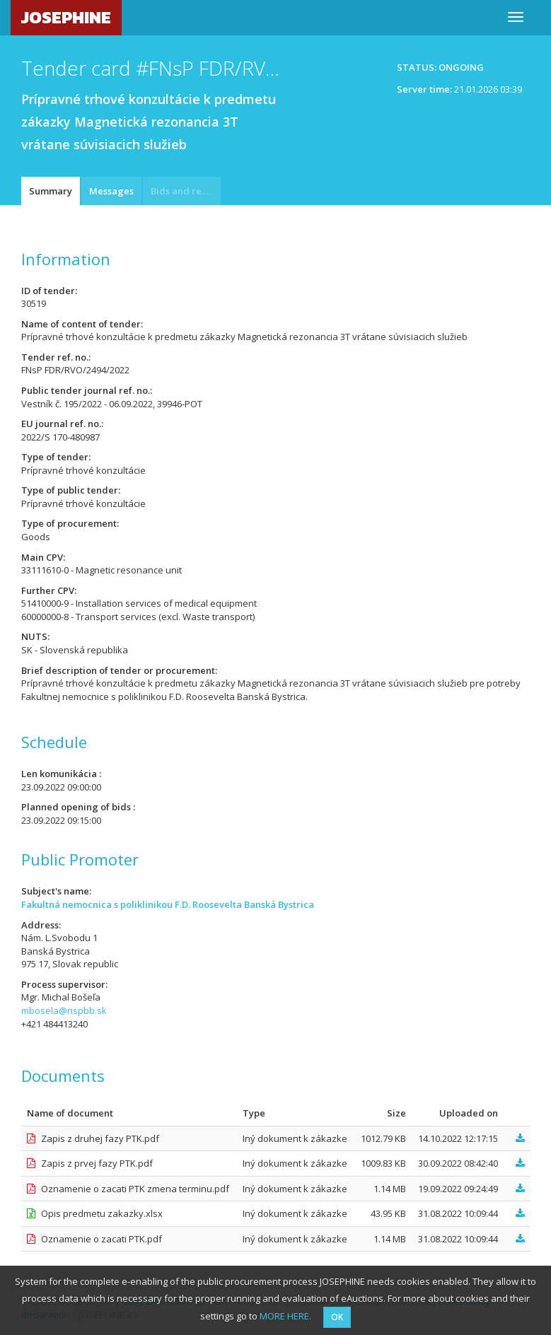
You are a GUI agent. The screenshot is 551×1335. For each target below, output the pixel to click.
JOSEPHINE (66, 17)
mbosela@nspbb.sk (64, 1010)
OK (337, 1317)
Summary (50, 191)
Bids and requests (186, 191)
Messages (111, 191)
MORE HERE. (285, 1316)
